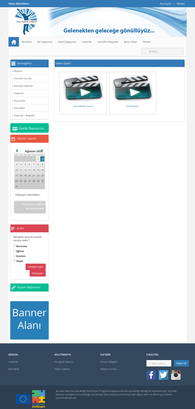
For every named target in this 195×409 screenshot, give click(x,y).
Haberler (87, 41)
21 (34, 175)
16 (42, 170)
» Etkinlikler (18, 108)
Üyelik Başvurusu (28, 128)
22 (38, 175)
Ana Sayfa (165, 3)
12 (25, 170)
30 (42, 181)
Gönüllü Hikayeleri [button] (108, 41)
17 (16, 175)
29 (38, 181)
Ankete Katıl (35, 264)
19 (25, 175)
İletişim (181, 3)
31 (16, 186)
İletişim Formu (108, 366)
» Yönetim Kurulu (22, 78)
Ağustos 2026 (33, 151)
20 (29, 175)
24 (16, 181)
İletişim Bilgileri (108, 359)
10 (16, 170)
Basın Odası (130, 41)
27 (29, 181)
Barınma (20, 243)
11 (21, 170)
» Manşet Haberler (22, 85)
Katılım (19, 253)
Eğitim (18, 248)
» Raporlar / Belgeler (23, 115)
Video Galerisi (62, 366)
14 (34, 170)
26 (25, 181)
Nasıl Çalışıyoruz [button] (67, 41)
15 (38, 170)
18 (21, 175)
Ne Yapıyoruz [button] (44, 41)
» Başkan (17, 71)
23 (42, 175)
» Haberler (18, 93)
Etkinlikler (13, 366)
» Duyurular (18, 100)
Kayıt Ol (181, 360)
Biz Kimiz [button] (27, 41)
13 (29, 170)
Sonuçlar (37, 270)
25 (21, 181)
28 (34, 181)
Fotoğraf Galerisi (63, 359)
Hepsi (18, 258)
